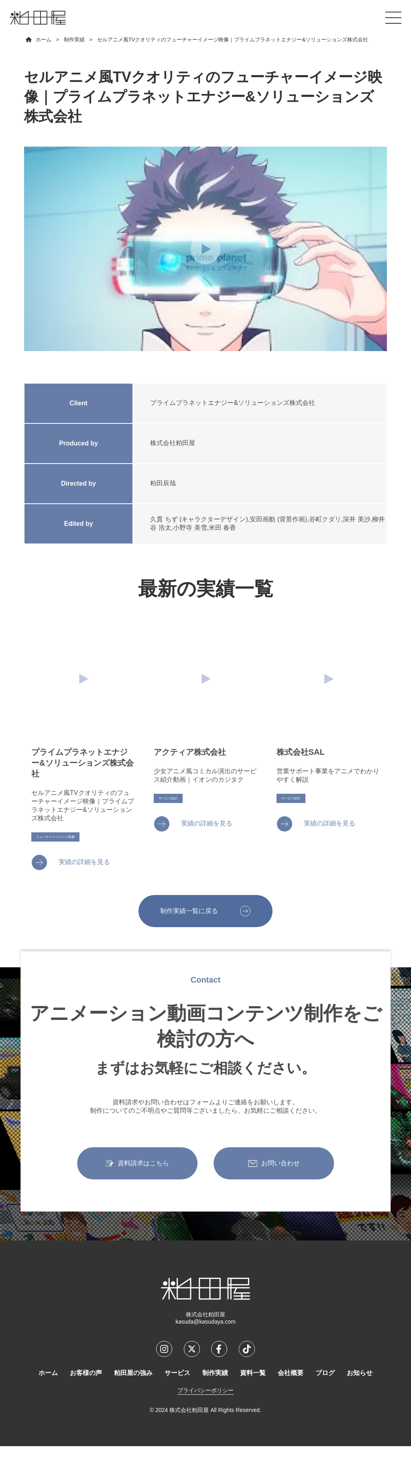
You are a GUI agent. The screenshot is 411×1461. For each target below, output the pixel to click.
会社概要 (290, 1387)
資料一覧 (253, 1387)
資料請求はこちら (143, 1181)
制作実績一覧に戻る (187, 925)
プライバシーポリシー (205, 1405)
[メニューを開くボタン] (393, 18)
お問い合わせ (280, 1181)
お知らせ (359, 1387)
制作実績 (215, 1387)
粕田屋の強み (133, 1387)
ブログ (325, 1387)
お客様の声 (86, 1387)
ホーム (48, 1387)
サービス (177, 1387)
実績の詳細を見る (84, 873)
